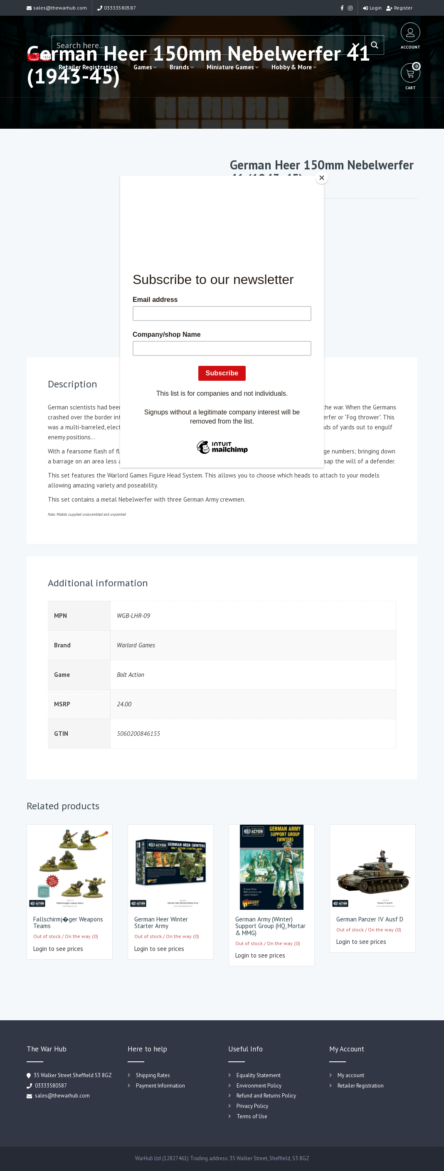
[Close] (322, 177)
